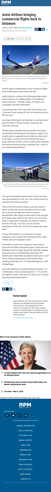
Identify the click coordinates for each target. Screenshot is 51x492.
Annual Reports (25, 440)
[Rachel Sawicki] (6, 299)
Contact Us (25, 479)
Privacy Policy (34, 420)
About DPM (25, 445)
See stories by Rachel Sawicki (23, 318)
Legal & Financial (25, 430)
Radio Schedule (25, 464)
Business (7, 282)
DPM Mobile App (25, 459)
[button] (36, 29)
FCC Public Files (25, 435)
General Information (25, 426)
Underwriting (25, 450)
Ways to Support (25, 469)
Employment (25, 474)
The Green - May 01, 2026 (13, 391)
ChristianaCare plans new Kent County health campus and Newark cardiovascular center (25, 383)
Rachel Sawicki (26, 28)
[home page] (6, 3)
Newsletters (25, 455)
